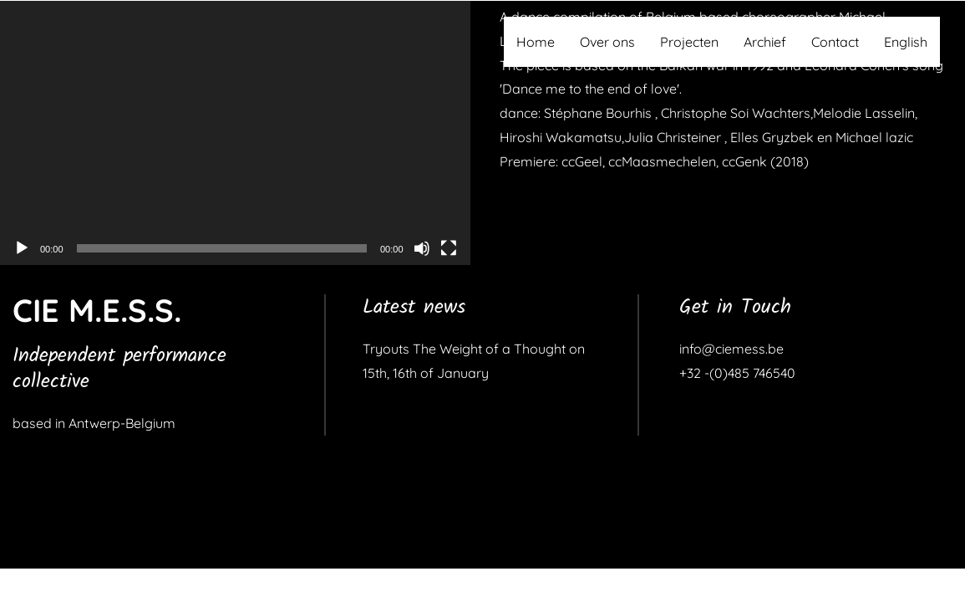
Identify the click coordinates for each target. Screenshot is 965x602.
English (905, 41)
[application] (235, 133)
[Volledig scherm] (448, 248)
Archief (765, 41)
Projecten (689, 41)
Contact (835, 41)
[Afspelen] (21, 248)
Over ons (607, 41)
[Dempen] (422, 248)
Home (535, 41)
